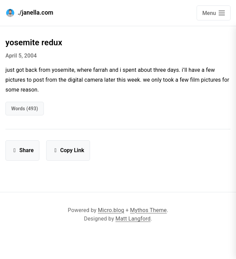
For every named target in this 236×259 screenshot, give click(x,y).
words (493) (24, 108)
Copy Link (68, 150)
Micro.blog (111, 210)
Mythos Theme (148, 210)
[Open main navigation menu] (214, 12)
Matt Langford (132, 218)
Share (22, 150)
